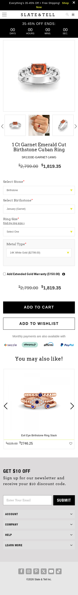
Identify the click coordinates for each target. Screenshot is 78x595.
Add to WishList (39, 324)
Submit (64, 500)
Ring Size (39, 221)
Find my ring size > (14, 223)
